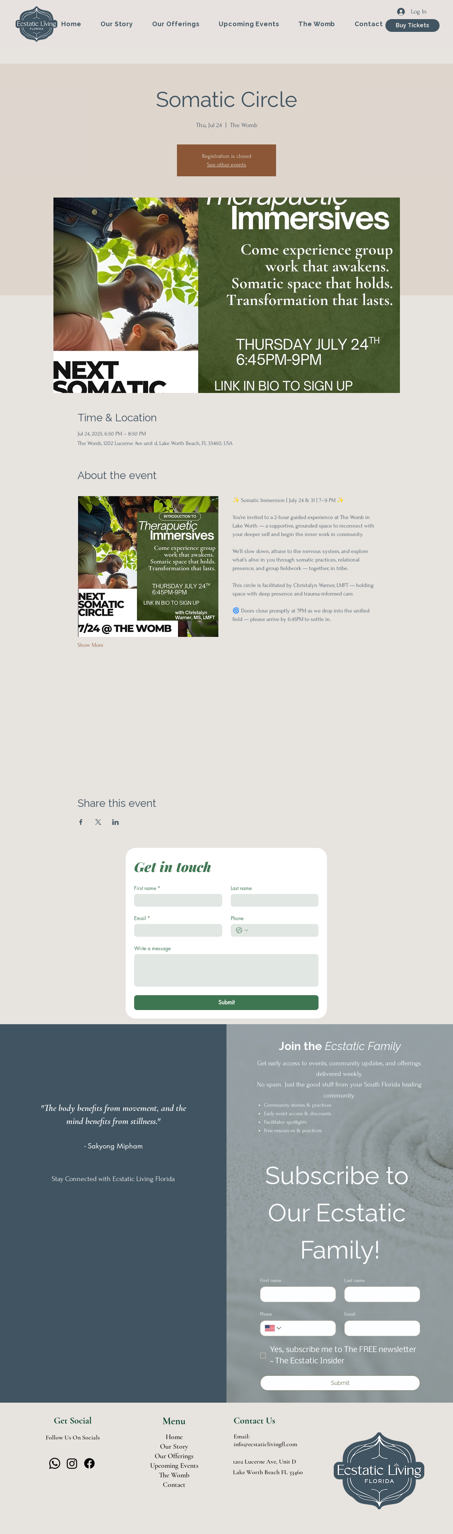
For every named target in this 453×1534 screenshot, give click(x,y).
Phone (237, 918)
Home (174, 1437)
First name (147, 888)
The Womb (174, 1475)
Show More (90, 645)
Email (142, 918)
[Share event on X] (98, 822)
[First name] (176, 900)
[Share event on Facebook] (81, 822)
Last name (241, 888)
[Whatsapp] (55, 1463)
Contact (174, 1485)
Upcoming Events (174, 1465)
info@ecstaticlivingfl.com (265, 1444)
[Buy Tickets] (412, 25)
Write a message (152, 948)
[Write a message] (226, 970)
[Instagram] (72, 1463)
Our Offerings (174, 1456)
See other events (226, 164)
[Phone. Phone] (282, 930)
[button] (176, 24)
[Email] (176, 930)
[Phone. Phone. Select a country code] (242, 930)
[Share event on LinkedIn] (115, 822)
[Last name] (273, 900)
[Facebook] (89, 1463)
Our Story (174, 1446)
